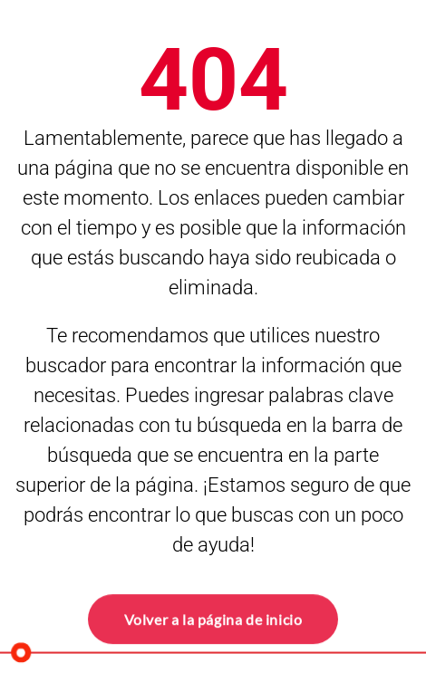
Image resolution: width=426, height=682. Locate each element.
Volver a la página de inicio (213, 618)
